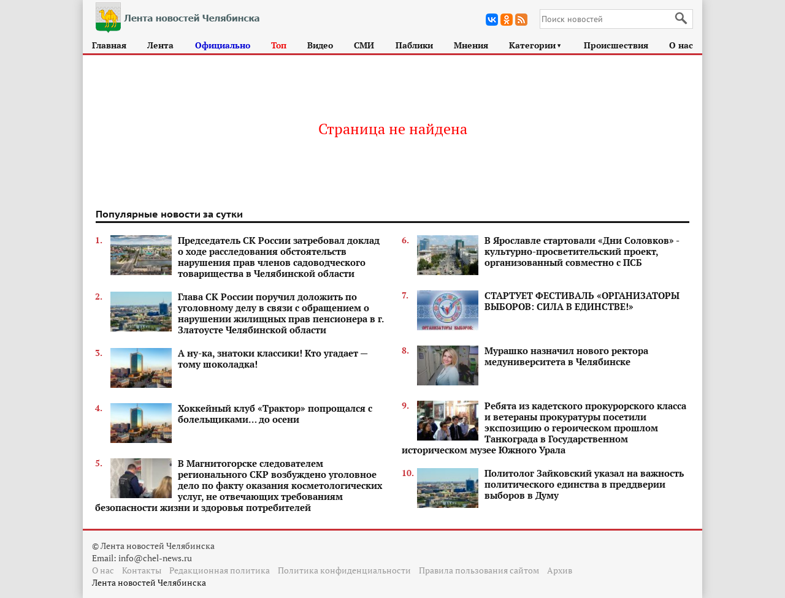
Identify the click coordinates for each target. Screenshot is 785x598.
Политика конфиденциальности (344, 570)
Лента (160, 45)
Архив (559, 570)
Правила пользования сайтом (479, 570)
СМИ (364, 45)
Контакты (141, 570)
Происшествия (616, 45)
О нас (681, 45)
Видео (320, 45)
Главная (109, 45)
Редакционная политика (219, 570)
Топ (278, 45)
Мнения (471, 45)
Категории (535, 45)
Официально (222, 45)
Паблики (414, 45)
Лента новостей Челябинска (149, 582)
